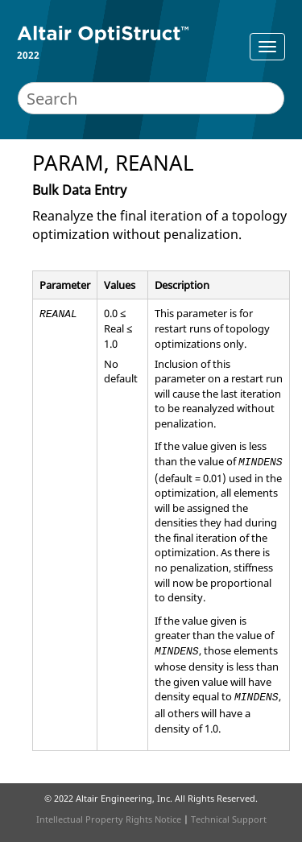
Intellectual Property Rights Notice (108, 819)
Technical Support (229, 819)
